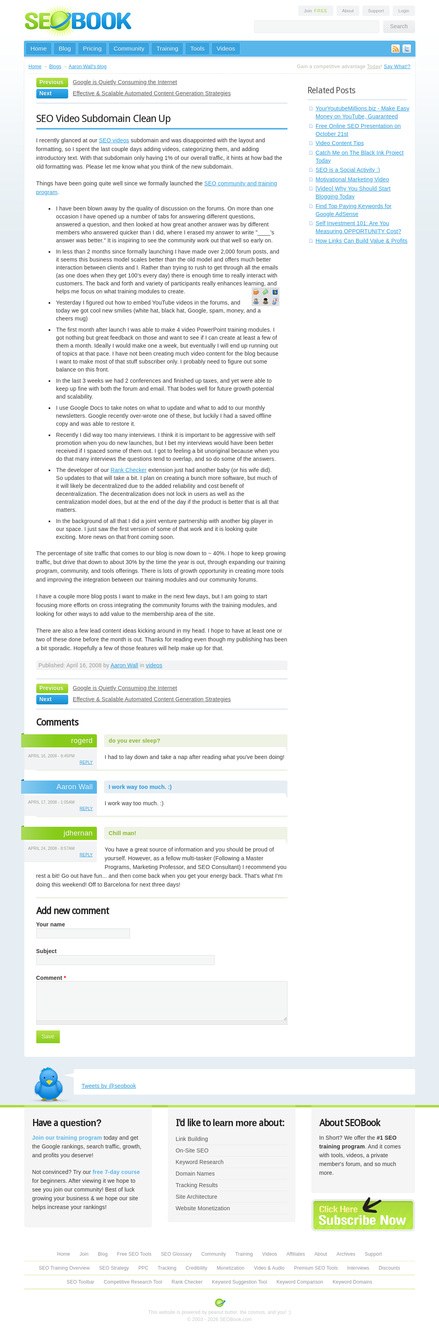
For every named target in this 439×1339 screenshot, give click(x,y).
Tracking (167, 1268)
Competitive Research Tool (133, 1282)
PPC (143, 1268)
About (348, 10)
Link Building (192, 1139)
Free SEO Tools (134, 1254)
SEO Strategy (114, 1268)
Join (316, 10)
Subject (46, 951)
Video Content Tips (340, 143)
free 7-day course (116, 1172)
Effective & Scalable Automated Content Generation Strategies (152, 93)
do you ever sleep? (134, 740)
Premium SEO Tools (316, 1268)
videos (154, 665)
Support (376, 10)
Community (129, 48)
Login (403, 10)
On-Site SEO (192, 1150)
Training (167, 48)
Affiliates (295, 1254)
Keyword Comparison (299, 1282)
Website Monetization (203, 1208)
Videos (226, 48)
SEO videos (114, 140)
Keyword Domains (352, 1282)
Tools (197, 48)
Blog (65, 48)
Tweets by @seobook (109, 1086)
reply (86, 762)
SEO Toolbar (80, 1282)
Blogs (55, 66)
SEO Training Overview (64, 1268)
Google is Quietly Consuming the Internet (125, 82)
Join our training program (67, 1138)
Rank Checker (128, 470)
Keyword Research (200, 1162)
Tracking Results (197, 1185)
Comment (51, 978)
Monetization (230, 1268)
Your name (50, 924)
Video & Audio (269, 1268)
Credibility (196, 1268)
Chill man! (122, 833)
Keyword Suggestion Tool (239, 1282)
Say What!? (397, 66)
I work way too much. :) (140, 787)
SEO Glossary (176, 1254)
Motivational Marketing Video (352, 179)
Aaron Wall (124, 665)
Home (39, 48)
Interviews (358, 1268)
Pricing (92, 48)
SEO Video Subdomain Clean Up (103, 118)
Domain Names (195, 1173)
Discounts (389, 1268)
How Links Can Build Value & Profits (362, 241)
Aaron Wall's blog (87, 66)
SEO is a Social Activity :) (348, 170)
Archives (346, 1254)
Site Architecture (196, 1196)
